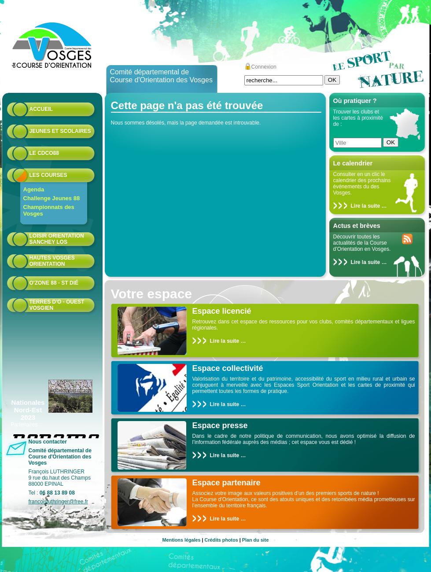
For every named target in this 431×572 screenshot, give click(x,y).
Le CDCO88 (44, 153)
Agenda (33, 189)
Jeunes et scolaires (60, 131)
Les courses (48, 175)
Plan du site (255, 540)
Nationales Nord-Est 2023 (28, 410)
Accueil (41, 109)
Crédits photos (221, 540)
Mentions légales (181, 540)
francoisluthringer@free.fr (58, 502)
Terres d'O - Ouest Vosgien (57, 305)
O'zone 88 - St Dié (54, 283)
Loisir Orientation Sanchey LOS (56, 239)
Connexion (263, 67)
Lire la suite (365, 206)
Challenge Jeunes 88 (51, 198)
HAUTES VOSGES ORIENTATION (52, 261)
